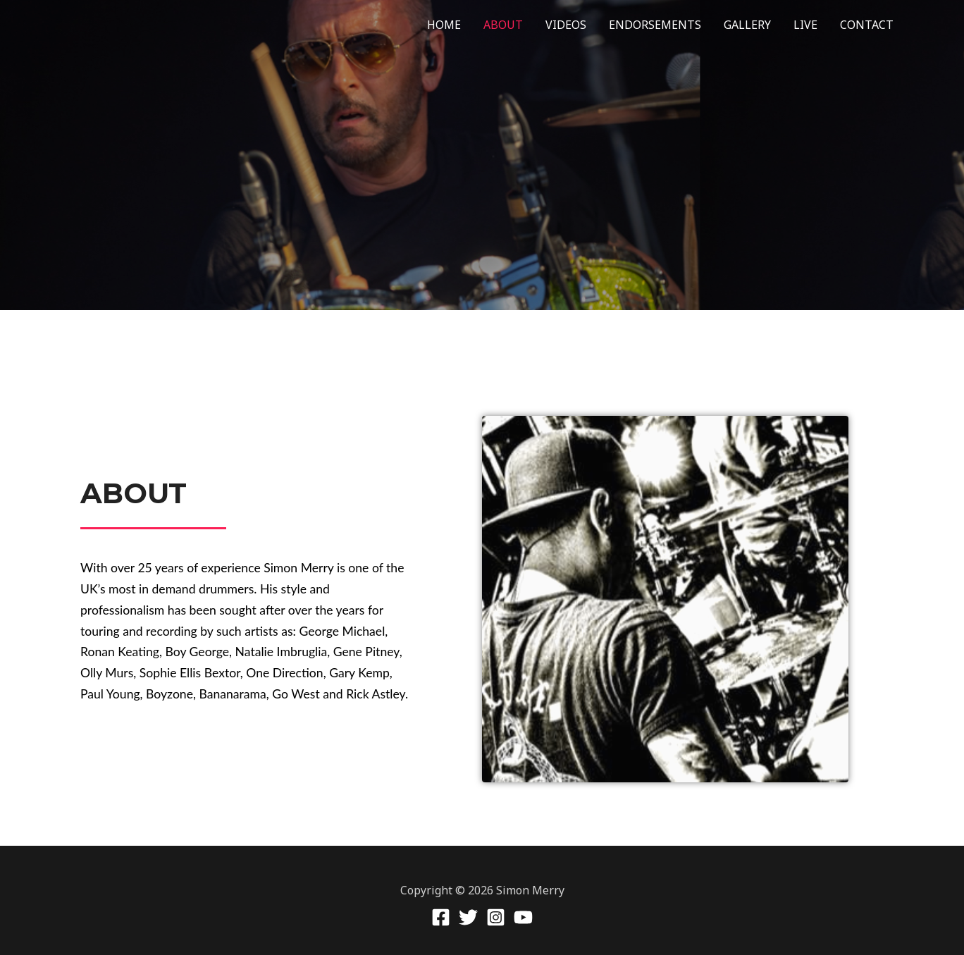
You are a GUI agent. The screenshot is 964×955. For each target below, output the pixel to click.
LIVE (805, 24)
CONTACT (867, 24)
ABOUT (503, 24)
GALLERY (747, 24)
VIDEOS (565, 24)
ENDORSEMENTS (655, 24)
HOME (444, 24)
